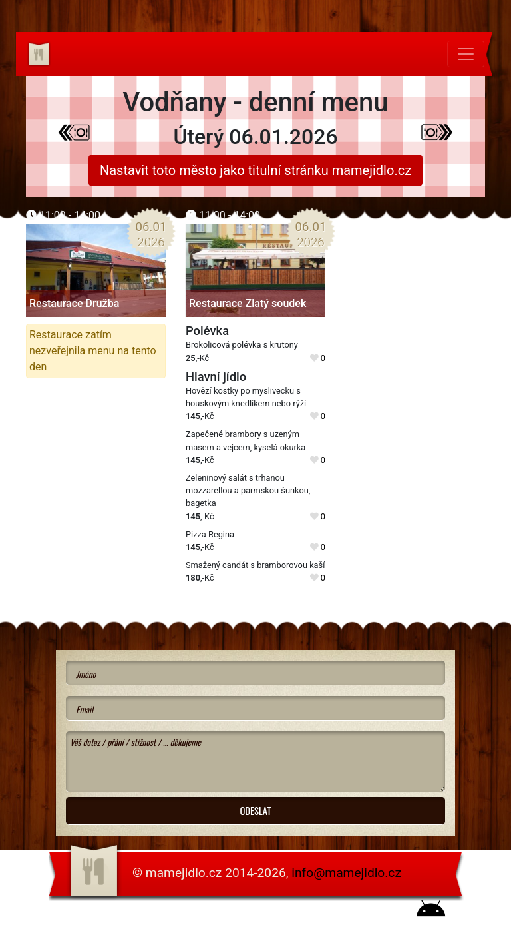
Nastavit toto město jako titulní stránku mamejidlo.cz (255, 170)
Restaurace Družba (74, 303)
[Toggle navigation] (465, 54)
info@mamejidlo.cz (346, 872)
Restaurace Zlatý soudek (247, 303)
